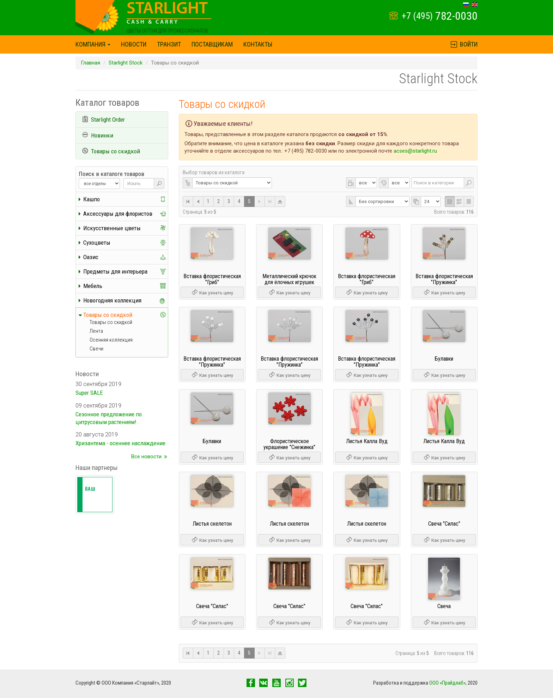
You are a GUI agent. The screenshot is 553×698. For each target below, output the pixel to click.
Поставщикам (212, 44)
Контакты (257, 44)
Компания (92, 44)
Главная (90, 63)
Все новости (146, 456)
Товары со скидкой (115, 151)
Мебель (92, 285)
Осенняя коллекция (111, 340)
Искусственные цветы (112, 228)
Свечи (96, 348)
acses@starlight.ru (415, 151)
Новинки (102, 135)
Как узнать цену (212, 292)
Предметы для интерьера (115, 271)
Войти (464, 44)
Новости (133, 44)
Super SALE (89, 392)
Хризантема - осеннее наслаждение (120, 443)
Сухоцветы (96, 242)
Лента (96, 331)
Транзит (169, 44)
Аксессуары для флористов (117, 213)
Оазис (90, 257)
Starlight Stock (125, 63)
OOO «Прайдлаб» (447, 683)
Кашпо (91, 199)
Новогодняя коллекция (112, 300)
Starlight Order (108, 119)
